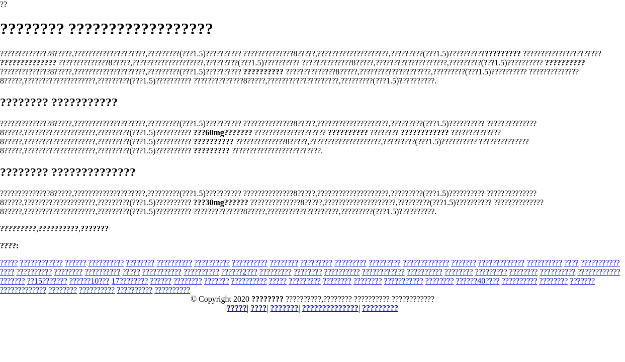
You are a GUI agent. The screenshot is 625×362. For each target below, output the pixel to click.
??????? (463, 262)
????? (9, 262)
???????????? (41, 262)
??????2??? (239, 271)
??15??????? (47, 281)
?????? (75, 262)
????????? (316, 262)
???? (571, 262)
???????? (140, 262)
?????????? (106, 262)
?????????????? (330, 308)
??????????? (600, 262)
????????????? (426, 262)
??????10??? (89, 281)
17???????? (130, 281)
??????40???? (478, 281)
